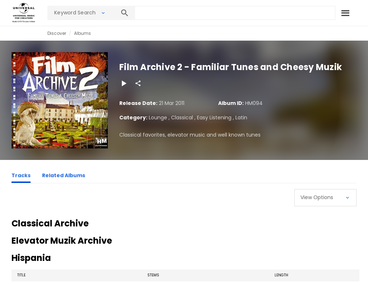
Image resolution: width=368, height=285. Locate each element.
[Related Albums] (63, 176)
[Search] (345, 13)
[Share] (138, 83)
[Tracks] (21, 176)
